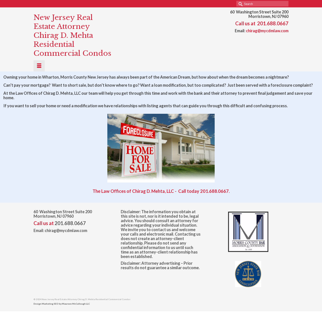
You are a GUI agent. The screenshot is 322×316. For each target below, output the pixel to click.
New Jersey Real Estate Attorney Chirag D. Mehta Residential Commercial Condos (72, 35)
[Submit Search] (239, 3)
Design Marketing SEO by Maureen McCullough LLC (62, 303)
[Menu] (39, 65)
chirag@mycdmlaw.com (267, 30)
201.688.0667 (272, 23)
